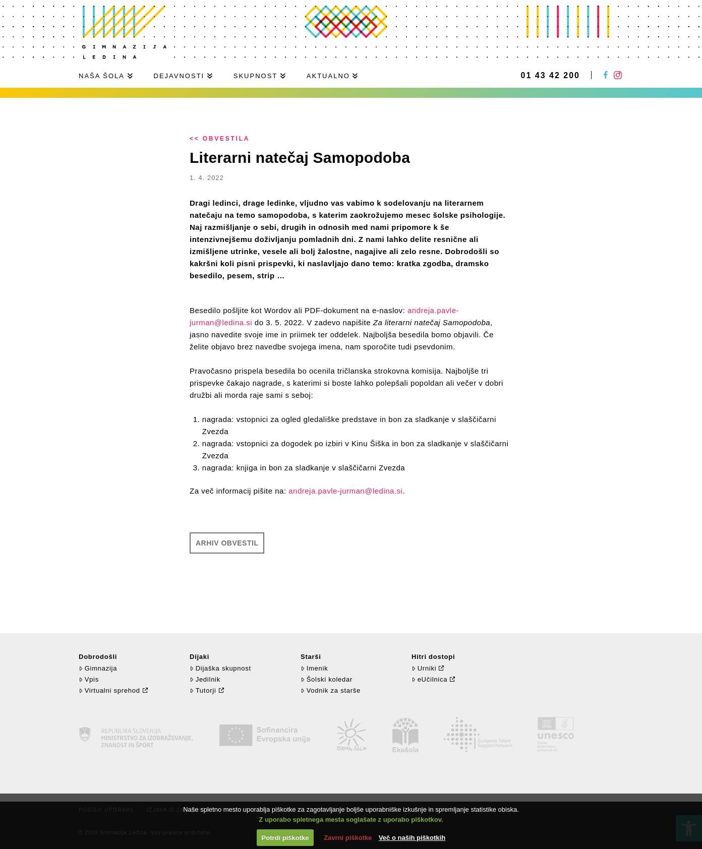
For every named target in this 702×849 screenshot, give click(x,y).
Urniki (424, 668)
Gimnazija (98, 668)
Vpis (89, 679)
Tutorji (203, 690)
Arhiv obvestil (227, 543)
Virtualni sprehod (109, 690)
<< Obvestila (220, 138)
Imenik (314, 668)
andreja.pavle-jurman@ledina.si (345, 491)
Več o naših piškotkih (412, 837)
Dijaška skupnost (220, 668)
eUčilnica (429, 679)
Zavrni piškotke (348, 837)
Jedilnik (205, 679)
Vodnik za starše (331, 690)
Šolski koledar (327, 679)
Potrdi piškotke (285, 837)
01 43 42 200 (550, 76)
